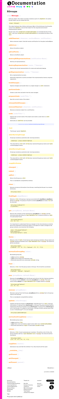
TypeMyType (19, 396)
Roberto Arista (28, 389)
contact (39, 380)
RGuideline (50, 367)
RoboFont (9, 380)
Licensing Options (12, 384)
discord (39, 383)
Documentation (28, 3)
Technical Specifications (13, 383)
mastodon (40, 384)
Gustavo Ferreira (28, 384)
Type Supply (27, 390)
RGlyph (10, 367)
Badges (9, 390)
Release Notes (11, 387)
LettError (26, 386)
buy (52, 383)
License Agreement (12, 386)
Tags (8, 393)
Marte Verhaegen (28, 387)
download (50, 380)
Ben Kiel (26, 383)
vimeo (38, 386)
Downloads (10, 389)
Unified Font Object (29, 392)
